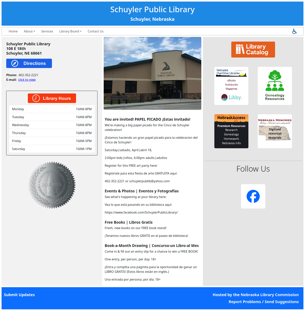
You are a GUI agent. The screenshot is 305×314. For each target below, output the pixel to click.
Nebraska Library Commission (270, 294)
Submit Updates (19, 294)
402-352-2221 (28, 75)
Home (13, 31)
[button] (231, 86)
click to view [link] (27, 80)
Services (47, 31)
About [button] (28, 31)
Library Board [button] (69, 31)
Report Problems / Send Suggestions (264, 301)
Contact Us (95, 31)
